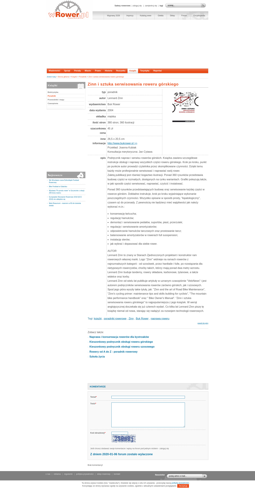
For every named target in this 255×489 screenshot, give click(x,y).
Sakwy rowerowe (122, 6)
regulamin (68, 474)
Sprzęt (67, 71)
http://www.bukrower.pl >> (122, 143)
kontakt (117, 474)
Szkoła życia (97, 356)
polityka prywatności (85, 474)
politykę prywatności (180, 483)
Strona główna (63, 77)
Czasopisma (53, 103)
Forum (184, 15)
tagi (161, 6)
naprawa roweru (160, 318)
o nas (48, 474)
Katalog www (145, 15)
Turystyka (144, 71)
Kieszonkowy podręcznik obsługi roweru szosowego (121, 346)
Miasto (88, 71)
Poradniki (82, 77)
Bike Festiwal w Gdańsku (58, 186)
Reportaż (157, 71)
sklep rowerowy (103, 474)
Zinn (131, 318)
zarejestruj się (151, 6)
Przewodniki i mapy (56, 100)
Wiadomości (54, 71)
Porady (77, 71)
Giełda (160, 15)
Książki (132, 71)
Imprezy (130, 15)
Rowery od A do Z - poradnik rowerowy (113, 351)
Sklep (172, 15)
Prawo (98, 71)
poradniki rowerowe (115, 318)
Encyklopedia (199, 15)
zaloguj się (137, 6)
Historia (108, 71)
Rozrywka (120, 71)
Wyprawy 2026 (113, 15)
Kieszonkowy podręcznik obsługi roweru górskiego (121, 341)
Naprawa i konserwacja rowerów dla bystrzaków (119, 337)
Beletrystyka (53, 92)
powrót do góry (203, 323)
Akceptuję (183, 486)
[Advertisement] (127, 44)
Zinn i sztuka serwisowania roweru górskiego (106, 77)
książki (98, 318)
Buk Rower (142, 318)
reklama (57, 474)
